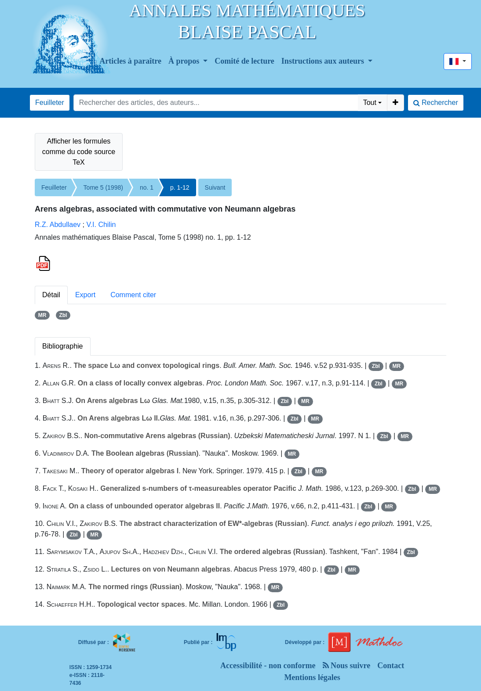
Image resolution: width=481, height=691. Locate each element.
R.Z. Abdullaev (57, 224)
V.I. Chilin (101, 224)
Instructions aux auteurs (323, 61)
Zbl (63, 315)
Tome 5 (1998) (103, 187)
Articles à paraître (130, 61)
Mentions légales (312, 677)
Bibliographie (62, 346)
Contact (390, 665)
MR (42, 315)
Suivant (215, 187)
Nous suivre (347, 665)
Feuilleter (49, 102)
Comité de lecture (244, 61)
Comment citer (133, 295)
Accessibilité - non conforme (267, 665)
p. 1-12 (179, 187)
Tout (369, 102)
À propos (184, 61)
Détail (51, 295)
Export (85, 295)
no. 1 (146, 187)
